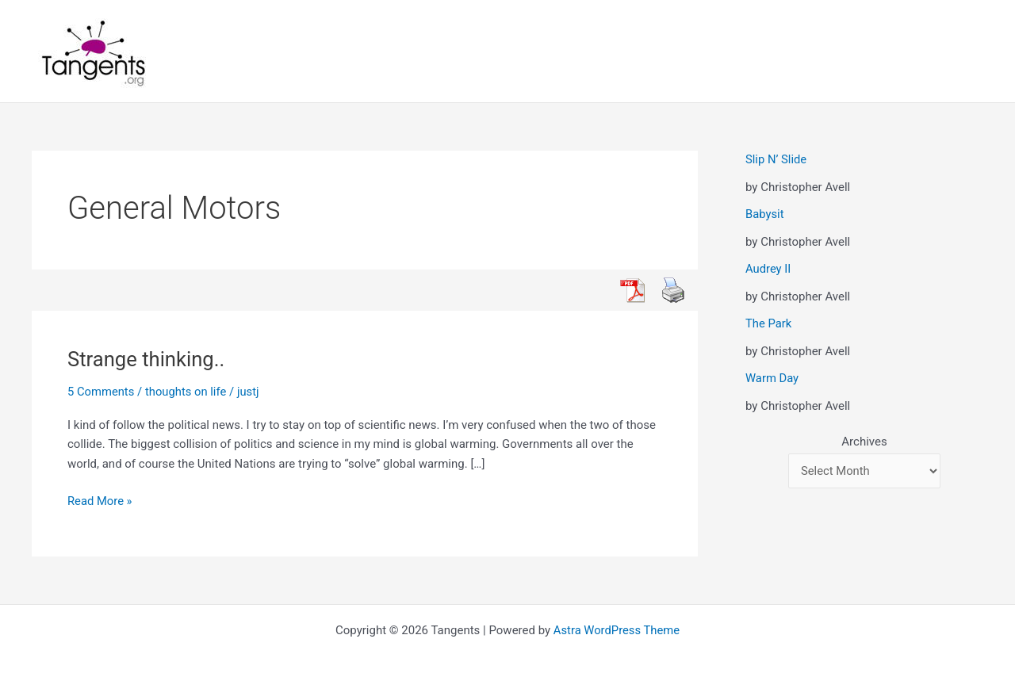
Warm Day (772, 378)
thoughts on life (187, 391)
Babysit (764, 214)
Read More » (100, 501)
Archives (864, 441)
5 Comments (101, 391)
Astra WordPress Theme (617, 630)
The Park (768, 323)
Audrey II (768, 269)
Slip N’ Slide (776, 159)
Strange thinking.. (147, 359)
